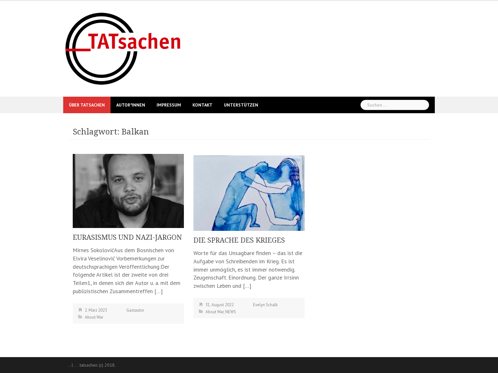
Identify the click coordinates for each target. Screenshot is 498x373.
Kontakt (202, 105)
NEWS (230, 311)
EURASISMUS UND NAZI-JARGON (127, 237)
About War (94, 317)
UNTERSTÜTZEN (241, 105)
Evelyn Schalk (265, 304)
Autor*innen (130, 105)
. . (69, 365)
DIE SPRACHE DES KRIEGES (239, 240)
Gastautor (135, 310)
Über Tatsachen (87, 105)
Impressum (169, 105)
